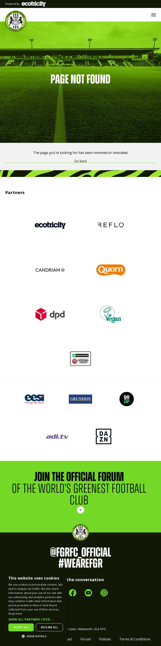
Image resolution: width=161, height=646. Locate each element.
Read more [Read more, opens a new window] (15, 613)
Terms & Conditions (135, 639)
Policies (105, 639)
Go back (80, 161)
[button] (35, 619)
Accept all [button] (21, 627)
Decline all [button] (49, 627)
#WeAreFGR (80, 563)
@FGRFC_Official (80, 552)
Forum (85, 639)
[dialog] (35, 606)
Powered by (25, 4)
